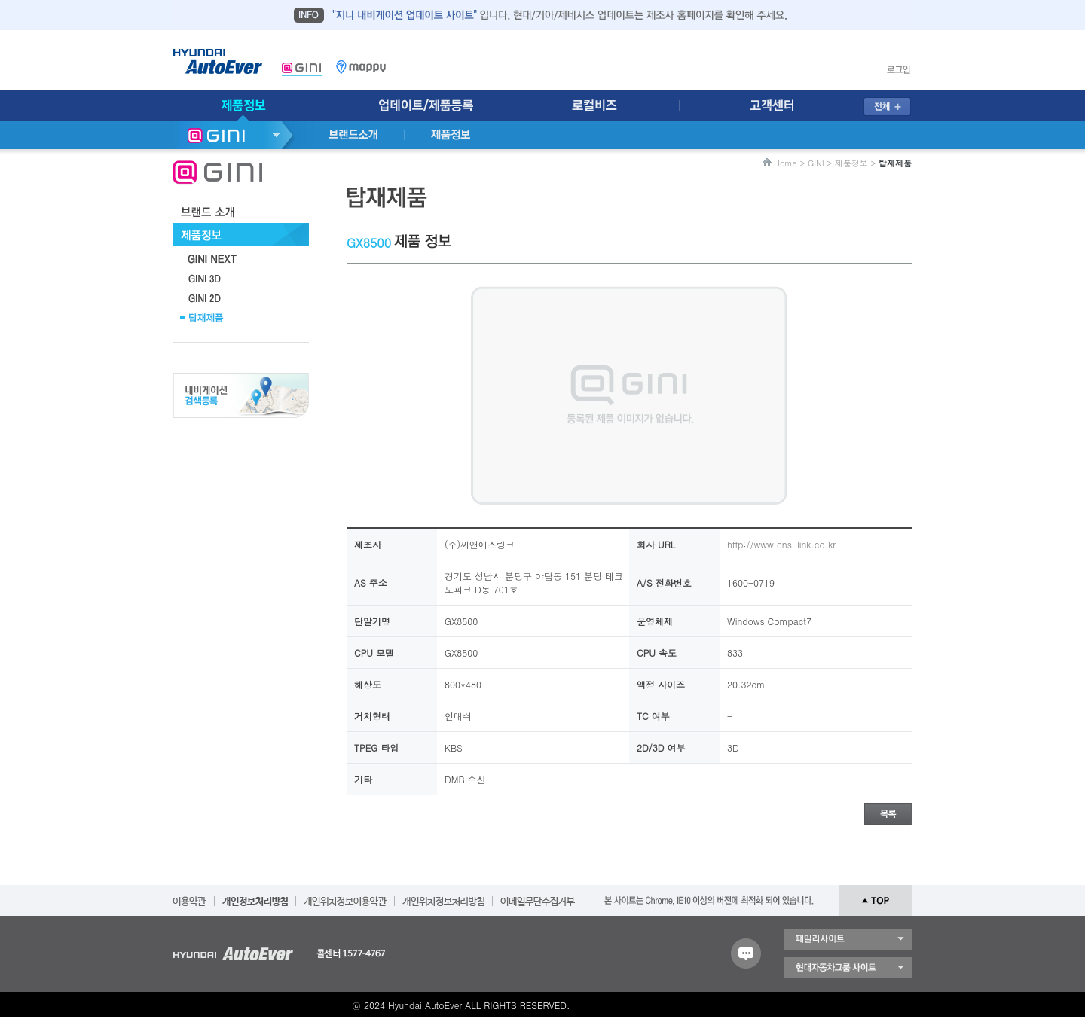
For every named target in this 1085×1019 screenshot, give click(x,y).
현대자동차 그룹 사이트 (848, 967)
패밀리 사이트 (848, 939)
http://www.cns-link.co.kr (781, 544)
